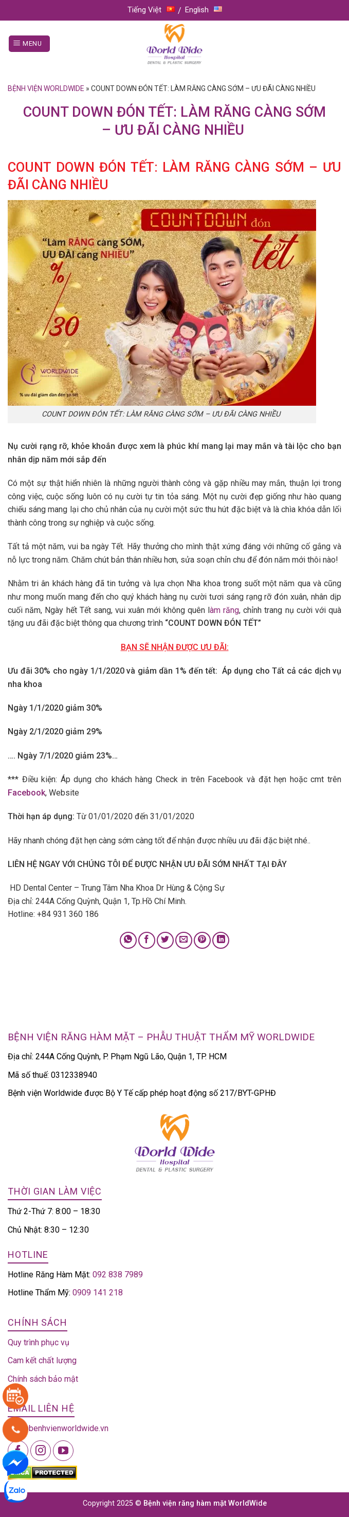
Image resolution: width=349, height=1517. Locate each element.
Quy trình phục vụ (38, 1342)
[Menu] (29, 43)
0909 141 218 (97, 1292)
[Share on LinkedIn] (220, 940)
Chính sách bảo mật (43, 1379)
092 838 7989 (118, 1274)
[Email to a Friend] (183, 940)
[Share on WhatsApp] (128, 940)
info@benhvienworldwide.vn (58, 1428)
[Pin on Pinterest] (202, 940)
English (203, 9)
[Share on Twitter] (165, 940)
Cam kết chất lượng (42, 1360)
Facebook (26, 793)
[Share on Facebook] (146, 940)
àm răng (224, 610)
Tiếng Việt (151, 9)
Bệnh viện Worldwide (46, 88)
